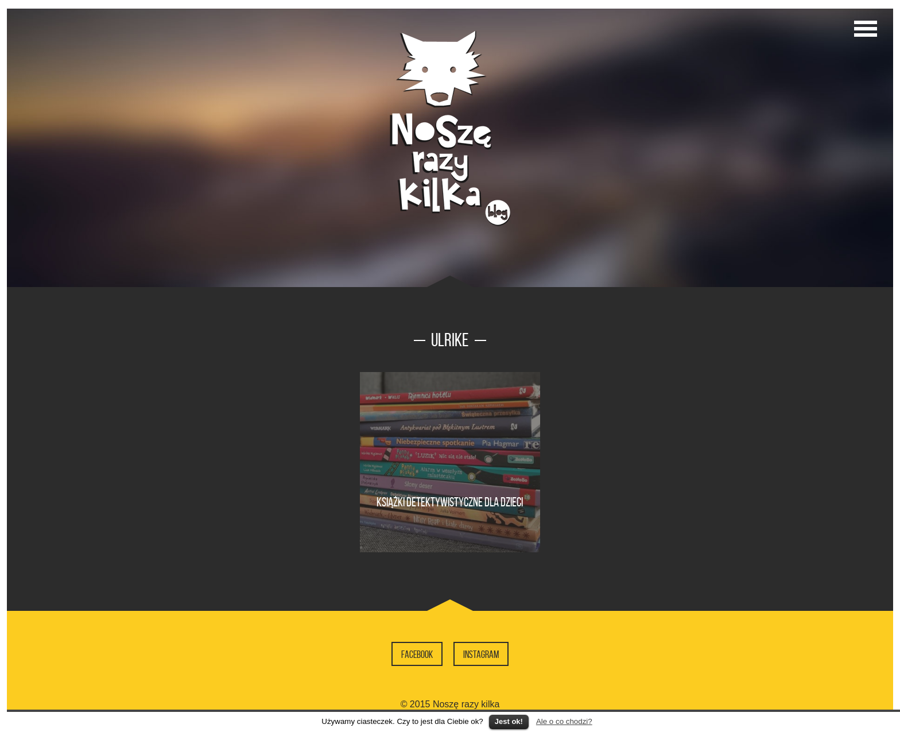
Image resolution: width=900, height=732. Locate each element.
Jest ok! (509, 721)
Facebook (417, 654)
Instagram (481, 654)
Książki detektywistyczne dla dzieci (450, 502)
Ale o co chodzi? (564, 721)
